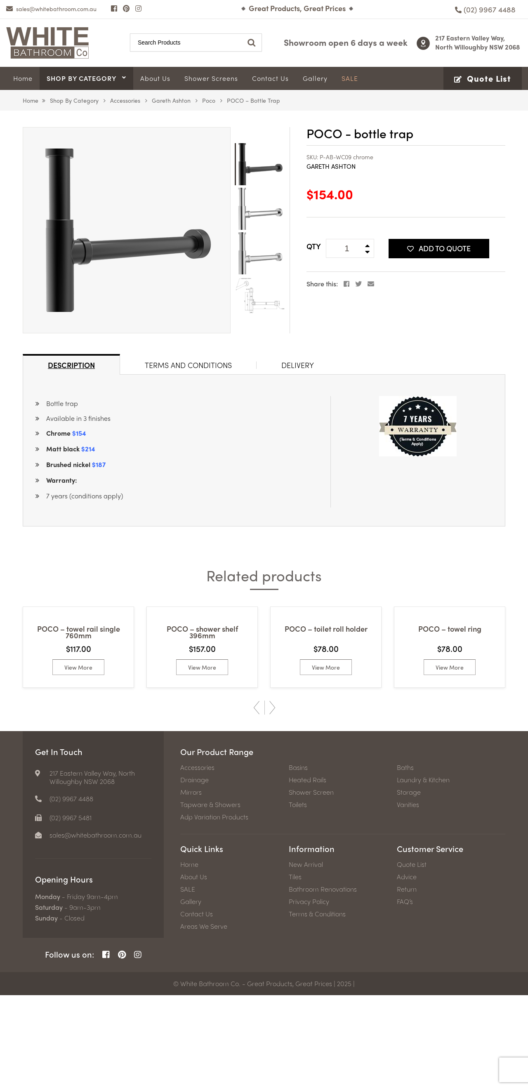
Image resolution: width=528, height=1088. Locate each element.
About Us (193, 969)
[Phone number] (485, 9)
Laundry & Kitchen (423, 872)
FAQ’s (405, 994)
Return (407, 982)
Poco (208, 100)
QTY (313, 246)
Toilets (298, 897)
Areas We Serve (203, 1019)
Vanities (408, 897)
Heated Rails (307, 872)
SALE (187, 982)
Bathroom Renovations (323, 982)
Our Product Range (216, 844)
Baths (405, 860)
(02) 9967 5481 (71, 910)
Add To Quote (439, 248)
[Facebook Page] (114, 8)
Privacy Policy (309, 994)
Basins (298, 860)
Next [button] (272, 800)
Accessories (125, 100)
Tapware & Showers (210, 897)
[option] (127, 230)
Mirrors (191, 885)
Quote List (412, 957)
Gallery (190, 994)
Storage (409, 885)
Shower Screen (311, 885)
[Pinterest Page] (126, 8)
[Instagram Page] (138, 8)
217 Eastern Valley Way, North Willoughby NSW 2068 (477, 42)
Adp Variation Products (214, 909)
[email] (51, 9)
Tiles (295, 969)
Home (30, 100)
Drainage (194, 872)
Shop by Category (74, 100)
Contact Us (196, 1006)
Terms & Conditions (317, 1006)
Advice (407, 969)
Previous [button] (256, 800)
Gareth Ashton (171, 100)
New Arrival (306, 957)
